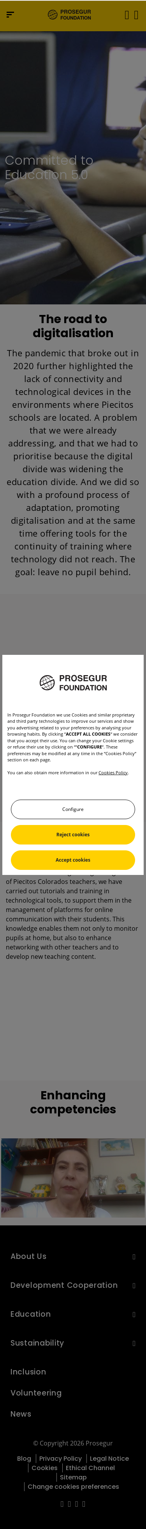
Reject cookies (73, 834)
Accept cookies (73, 860)
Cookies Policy (113, 772)
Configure (73, 809)
